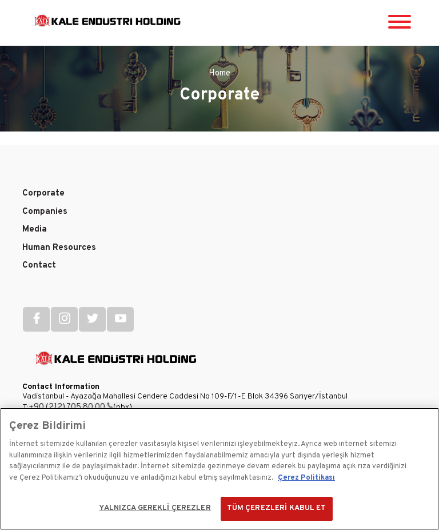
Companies (44, 211)
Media (34, 229)
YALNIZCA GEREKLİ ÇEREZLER (154, 508)
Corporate (43, 193)
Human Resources (59, 247)
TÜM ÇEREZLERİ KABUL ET (276, 508)
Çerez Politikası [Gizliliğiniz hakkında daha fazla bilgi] (306, 478)
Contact (39, 265)
